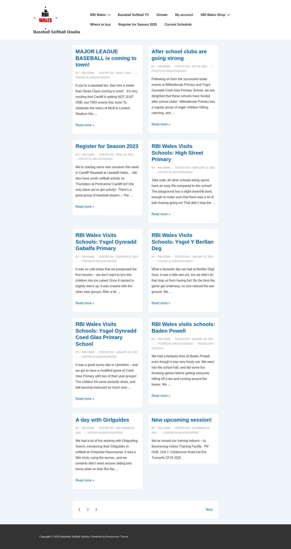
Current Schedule (178, 24)
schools (157, 348)
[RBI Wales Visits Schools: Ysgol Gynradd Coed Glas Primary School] (126, 352)
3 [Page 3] (96, 509)
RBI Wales (101, 15)
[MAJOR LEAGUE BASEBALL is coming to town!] (123, 73)
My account (184, 15)
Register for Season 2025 (137, 24)
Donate (162, 15)
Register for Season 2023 (107, 146)
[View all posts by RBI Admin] (87, 73)
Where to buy (100, 24)
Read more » (85, 125)
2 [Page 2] (88, 509)
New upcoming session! (182, 420)
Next (209, 509)
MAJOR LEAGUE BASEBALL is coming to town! (106, 58)
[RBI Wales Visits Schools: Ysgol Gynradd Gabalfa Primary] (127, 256)
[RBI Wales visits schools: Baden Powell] (202, 339)
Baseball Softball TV (133, 15)
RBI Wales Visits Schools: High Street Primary (177, 152)
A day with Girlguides (102, 420)
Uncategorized (99, 77)
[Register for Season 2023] (124, 154)
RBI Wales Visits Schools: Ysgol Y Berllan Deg (182, 241)
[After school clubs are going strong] (199, 66)
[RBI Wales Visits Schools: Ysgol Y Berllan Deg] (202, 256)
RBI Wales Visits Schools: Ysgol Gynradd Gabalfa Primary (106, 241)
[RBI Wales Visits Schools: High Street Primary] (203, 167)
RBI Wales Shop (216, 15)
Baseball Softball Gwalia (56, 32)
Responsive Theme (117, 536)
